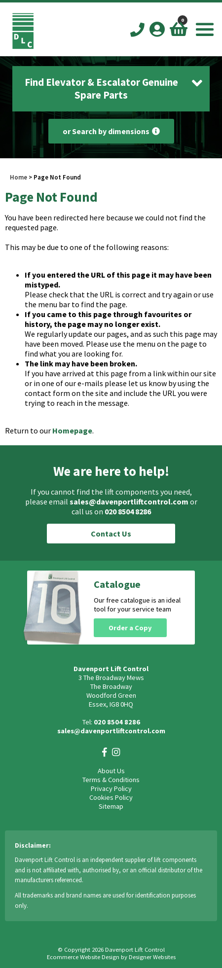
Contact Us (111, 533)
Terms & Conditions (111, 779)
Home (18, 177)
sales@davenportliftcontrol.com (129, 501)
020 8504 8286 (128, 511)
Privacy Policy (111, 788)
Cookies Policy (111, 797)
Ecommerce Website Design (83, 957)
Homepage (72, 430)
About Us (111, 770)
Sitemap (111, 806)
